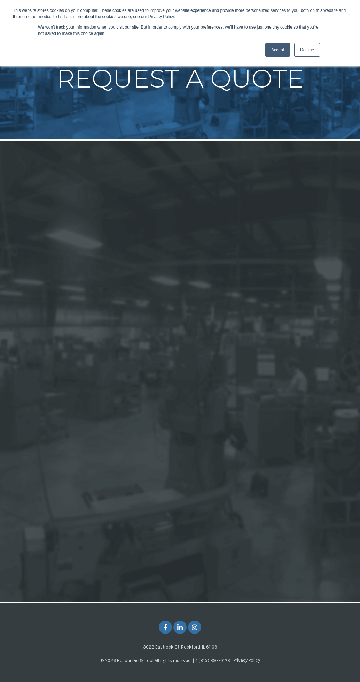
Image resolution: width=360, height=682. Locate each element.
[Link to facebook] (165, 627)
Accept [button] (277, 49)
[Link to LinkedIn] (180, 627)
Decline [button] (307, 49)
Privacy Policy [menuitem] (247, 660)
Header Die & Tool (135, 660)
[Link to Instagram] (194, 627)
